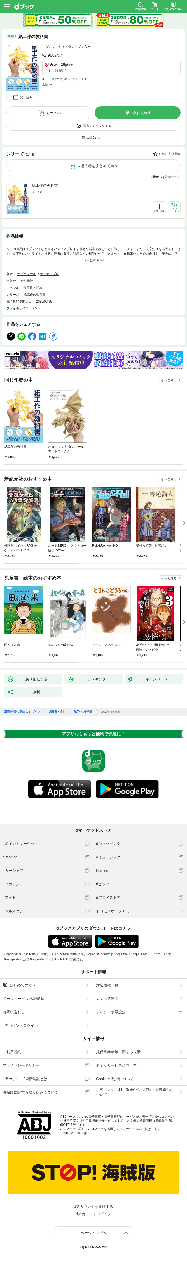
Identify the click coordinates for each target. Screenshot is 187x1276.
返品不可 (47, 84)
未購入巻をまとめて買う (97, 166)
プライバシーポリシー (21, 1065)
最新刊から (173, 176)
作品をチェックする (97, 126)
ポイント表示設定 (111, 1012)
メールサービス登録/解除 (23, 998)
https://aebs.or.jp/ (75, 1133)
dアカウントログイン (20, 1025)
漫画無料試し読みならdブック (22, 711)
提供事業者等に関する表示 (118, 1052)
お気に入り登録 (169, 154)
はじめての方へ (19, 985)
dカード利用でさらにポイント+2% (62, 79)
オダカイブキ (74, 47)
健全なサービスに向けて (116, 1065)
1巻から (156, 176)
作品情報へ (91, 137)
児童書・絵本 (33, 288)
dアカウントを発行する (93, 1206)
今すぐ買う (141, 113)
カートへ (53, 113)
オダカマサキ (51, 47)
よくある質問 (107, 998)
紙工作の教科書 (45, 185)
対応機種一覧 (107, 985)
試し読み (26, 97)
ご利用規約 (12, 1052)
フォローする (87, 46)
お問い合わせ (14, 1012)
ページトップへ (93, 1233)
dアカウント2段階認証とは (25, 1079)
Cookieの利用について (115, 1079)
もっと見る (169, 380)
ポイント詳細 (54, 70)
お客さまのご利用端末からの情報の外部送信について (135, 1092)
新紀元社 (26, 281)
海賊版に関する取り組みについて (30, 1092)
